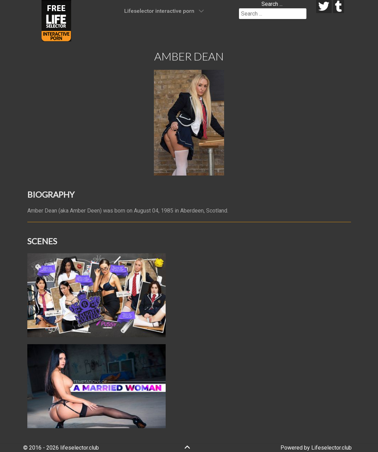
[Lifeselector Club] (56, 20)
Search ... (272, 4)
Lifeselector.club (331, 447)
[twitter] (324, 6)
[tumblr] (338, 6)
